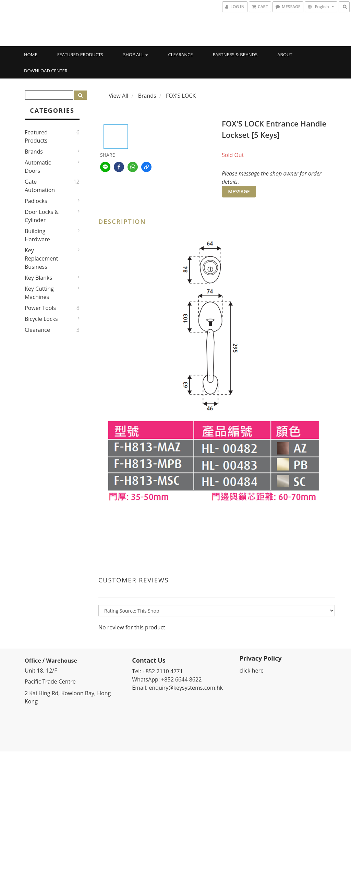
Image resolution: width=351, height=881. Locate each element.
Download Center (46, 71)
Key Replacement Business (41, 258)
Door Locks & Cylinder (42, 216)
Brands (34, 151)
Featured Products (80, 54)
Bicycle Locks (41, 319)
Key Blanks (38, 277)
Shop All (135, 54)
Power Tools (40, 308)
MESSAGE (239, 191)
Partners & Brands (235, 54)
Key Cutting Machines (39, 293)
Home (30, 54)
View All (118, 95)
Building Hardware (37, 235)
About (284, 54)
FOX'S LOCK (181, 95)
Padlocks (36, 201)
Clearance (180, 54)
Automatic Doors (38, 166)
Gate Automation (40, 186)
